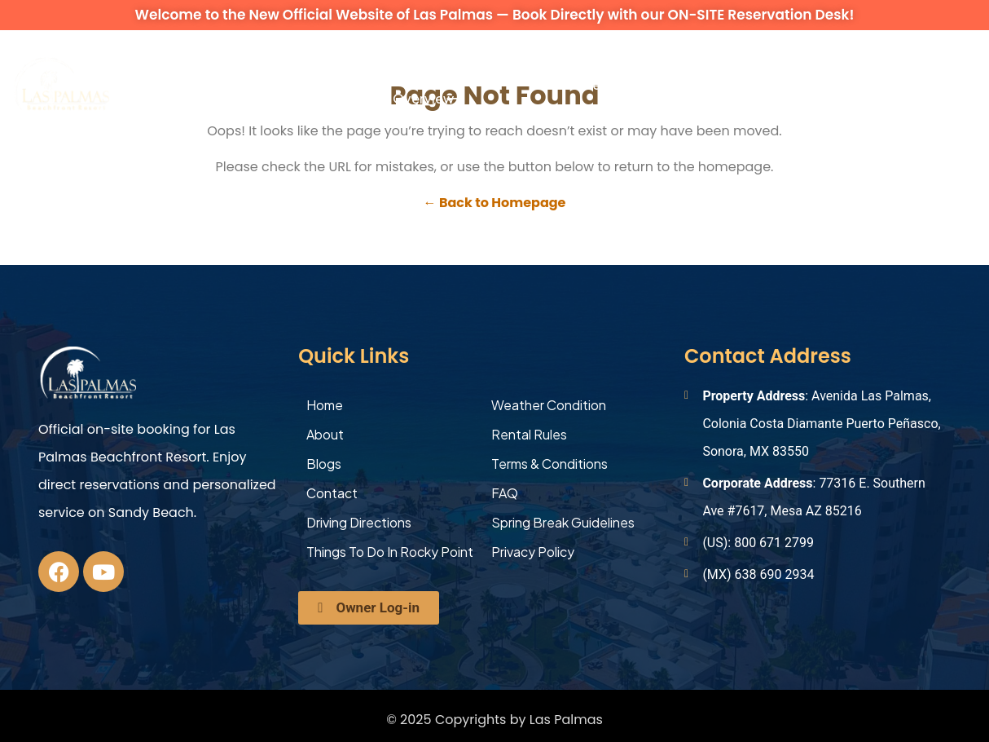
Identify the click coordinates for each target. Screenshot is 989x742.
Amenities (332, 84)
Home (324, 404)
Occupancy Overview (429, 84)
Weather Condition (548, 404)
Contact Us (766, 84)
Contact (332, 492)
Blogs (323, 463)
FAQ (504, 492)
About (128, 84)
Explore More (659, 84)
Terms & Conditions (549, 463)
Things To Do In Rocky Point (389, 551)
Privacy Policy (532, 551)
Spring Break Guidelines (563, 522)
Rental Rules (529, 434)
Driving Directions (358, 522)
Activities (577, 84)
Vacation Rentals (205, 84)
